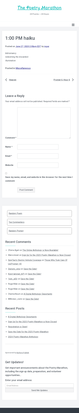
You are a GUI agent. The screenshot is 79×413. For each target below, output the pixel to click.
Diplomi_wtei (14, 269)
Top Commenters (16, 222)
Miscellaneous (23, 68)
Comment (10, 137)
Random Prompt (16, 230)
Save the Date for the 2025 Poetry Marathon (28, 331)
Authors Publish (23, 352)
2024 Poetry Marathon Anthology (23, 336)
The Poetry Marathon (39, 7)
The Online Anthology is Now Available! (40, 250)
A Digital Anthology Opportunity (38, 294)
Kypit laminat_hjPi (16, 273)
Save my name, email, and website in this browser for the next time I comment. (39, 179)
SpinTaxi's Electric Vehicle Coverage (24, 260)
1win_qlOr (12, 278)
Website (9, 165)
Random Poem (15, 213)
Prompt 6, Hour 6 (62, 79)
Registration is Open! (17, 326)
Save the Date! (30, 269)
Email (8, 156)
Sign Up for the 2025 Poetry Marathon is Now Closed (46, 255)
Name (8, 146)
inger (46, 46)
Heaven (12, 79)
